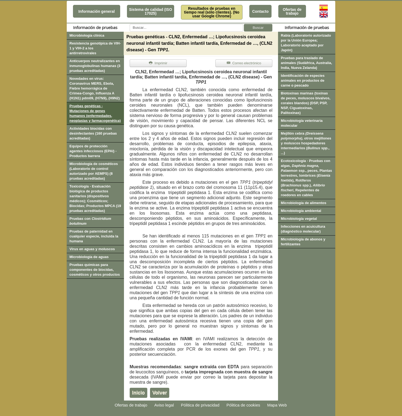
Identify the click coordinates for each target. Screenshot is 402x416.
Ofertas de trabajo (292, 11)
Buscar (258, 28)
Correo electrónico (244, 63)
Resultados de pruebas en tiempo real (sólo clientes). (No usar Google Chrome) (212, 12)
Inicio (138, 392)
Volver (159, 392)
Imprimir (158, 63)
